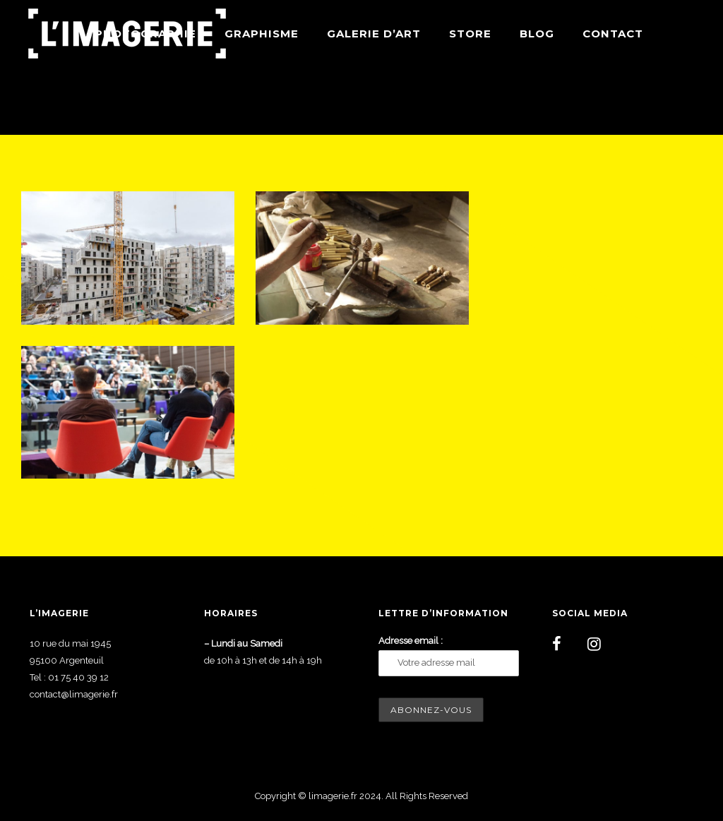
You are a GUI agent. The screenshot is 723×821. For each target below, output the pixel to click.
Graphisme (262, 33)
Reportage (674, 101)
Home (564, 101)
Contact (612, 33)
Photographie (145, 33)
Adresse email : (410, 640)
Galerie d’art (374, 33)
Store (470, 33)
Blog (537, 33)
